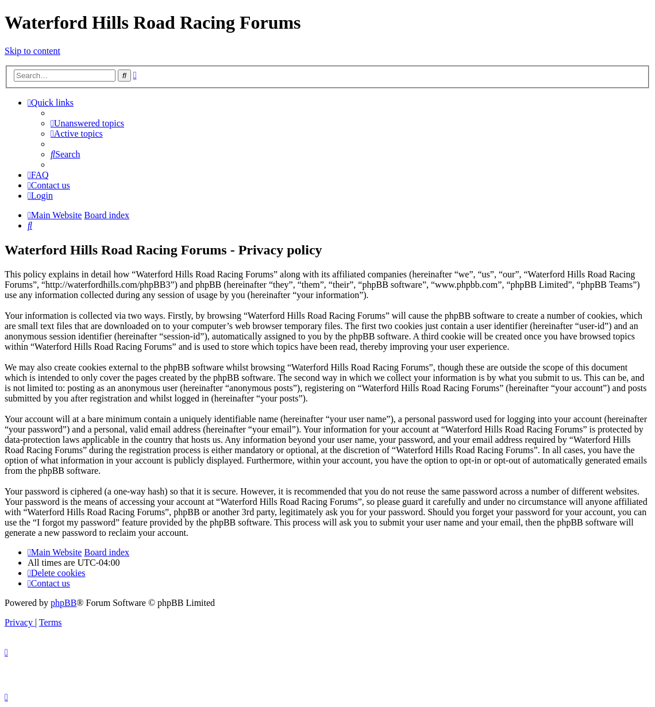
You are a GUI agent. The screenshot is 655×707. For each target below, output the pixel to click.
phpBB (63, 603)
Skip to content (32, 51)
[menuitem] (87, 123)
